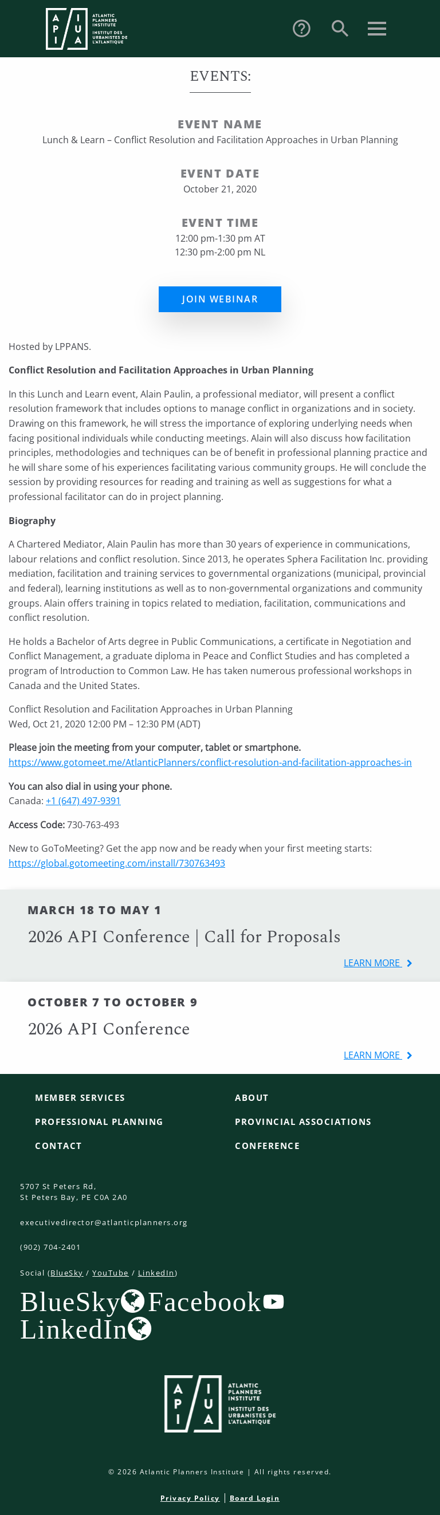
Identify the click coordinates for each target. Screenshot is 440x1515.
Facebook (205, 1301)
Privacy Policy (190, 1498)
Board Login (255, 1498)
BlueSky (67, 1273)
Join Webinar (220, 299)
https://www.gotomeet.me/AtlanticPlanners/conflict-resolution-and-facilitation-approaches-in (210, 762)
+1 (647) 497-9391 (83, 800)
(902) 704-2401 (50, 1247)
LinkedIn (156, 1273)
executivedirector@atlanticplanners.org (104, 1222)
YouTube (110, 1273)
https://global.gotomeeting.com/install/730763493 (117, 863)
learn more (373, 963)
